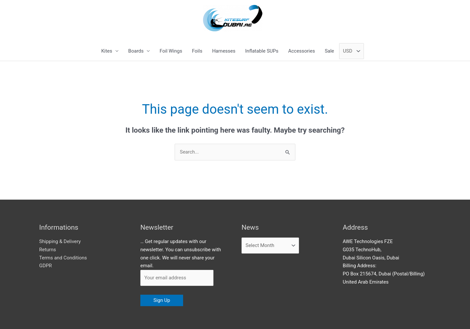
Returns (47, 250)
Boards (136, 51)
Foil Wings (171, 51)
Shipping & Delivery (60, 241)
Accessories (301, 51)
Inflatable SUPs (261, 51)
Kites (106, 51)
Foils (197, 51)
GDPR (45, 266)
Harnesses (223, 51)
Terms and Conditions (63, 258)
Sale (329, 51)
